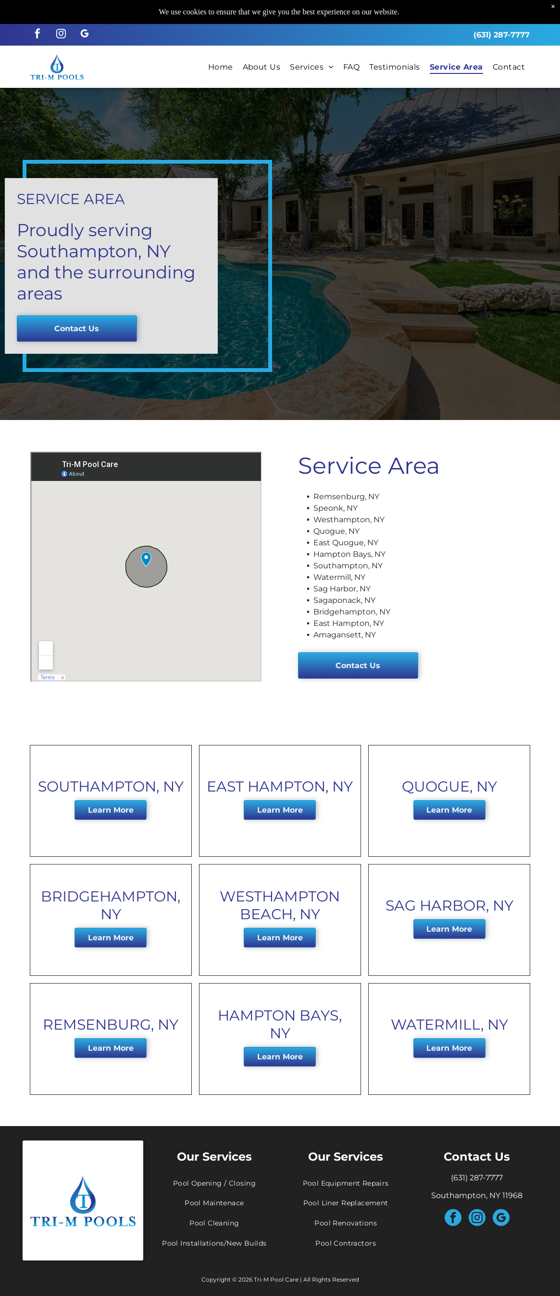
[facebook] (37, 34)
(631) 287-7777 (501, 34)
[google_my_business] (84, 34)
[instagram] (61, 34)
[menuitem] (220, 66)
